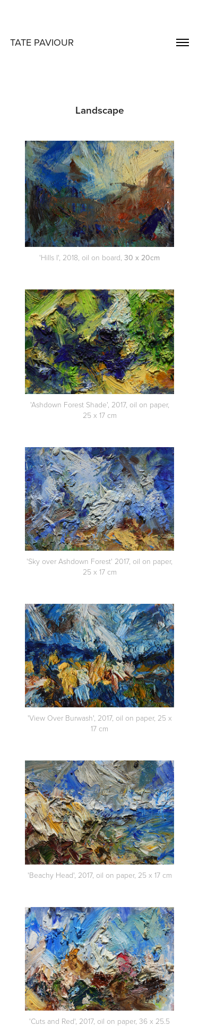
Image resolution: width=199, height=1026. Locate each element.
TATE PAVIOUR (42, 42)
